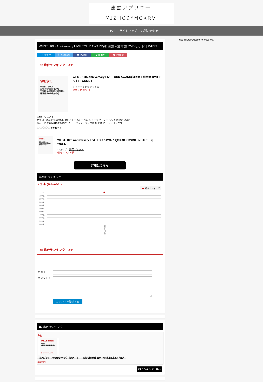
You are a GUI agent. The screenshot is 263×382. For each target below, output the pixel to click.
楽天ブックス (92, 87)
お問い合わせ (150, 30)
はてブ (46, 55)
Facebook (64, 55)
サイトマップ (128, 30)
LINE (100, 55)
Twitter (82, 55)
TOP (112, 30)
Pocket (118, 55)
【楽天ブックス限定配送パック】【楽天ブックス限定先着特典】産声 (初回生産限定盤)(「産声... (81, 358)
